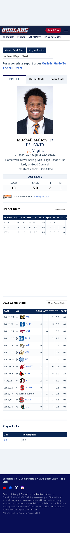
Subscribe (8, 37)
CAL (27, 352)
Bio (5, 439)
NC (26, 359)
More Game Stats (56, 303)
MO (28, 317)
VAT (28, 331)
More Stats (60, 209)
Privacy (14, 494)
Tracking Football (40, 196)
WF (27, 345)
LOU (27, 373)
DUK (28, 324)
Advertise (38, 494)
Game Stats (57, 79)
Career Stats (36, 79)
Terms (6, 494)
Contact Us (26, 494)
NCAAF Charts (53, 37)
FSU (28, 380)
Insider (21, 37)
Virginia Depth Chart (14, 50)
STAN (29, 387)
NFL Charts (35, 37)
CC (27, 406)
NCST (28, 399)
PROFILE (14, 79)
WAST (29, 366)
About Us (50, 494)
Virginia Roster (36, 50)
